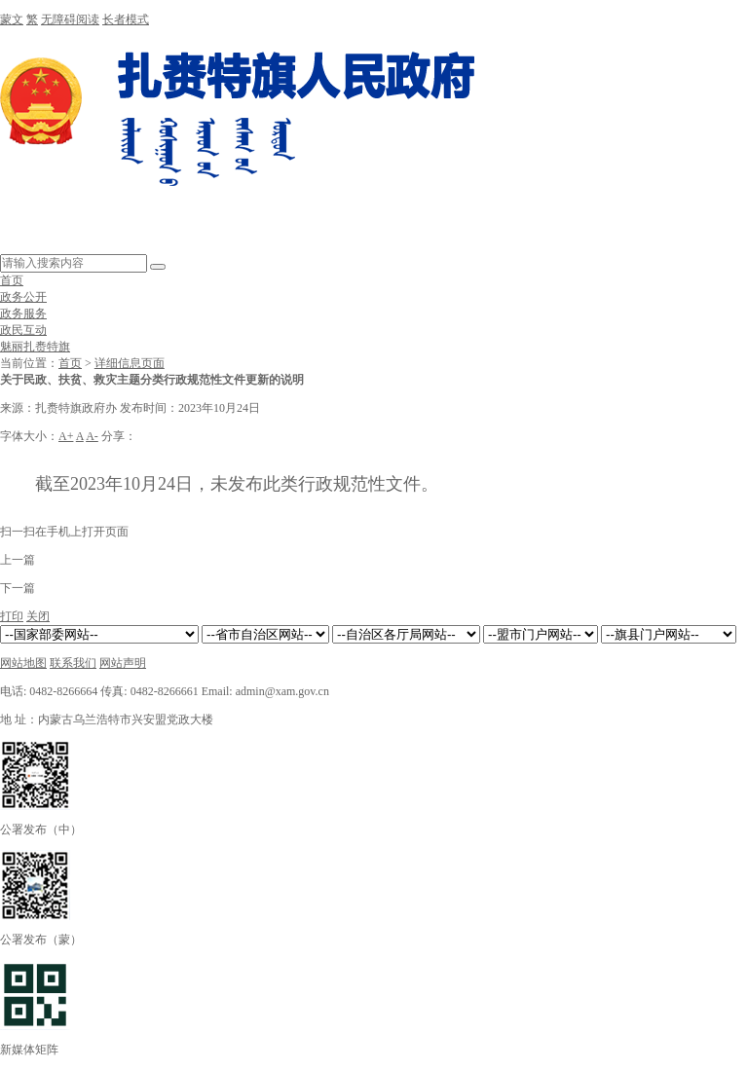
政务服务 (23, 313)
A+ (65, 436)
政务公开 (23, 297)
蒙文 (11, 19)
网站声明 (122, 663)
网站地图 (23, 663)
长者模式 (125, 19)
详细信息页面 (129, 363)
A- (92, 436)
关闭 (38, 616)
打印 (11, 616)
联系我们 (73, 663)
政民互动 (23, 330)
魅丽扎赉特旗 (35, 346)
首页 (11, 280)
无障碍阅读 (70, 19)
